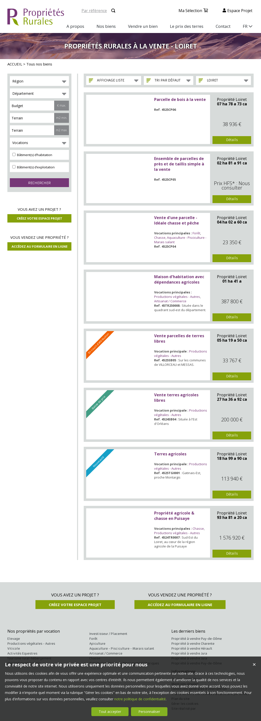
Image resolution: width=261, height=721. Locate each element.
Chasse (159, 237)
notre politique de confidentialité (140, 699)
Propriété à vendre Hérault (191, 648)
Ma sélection (190, 10)
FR (245, 26)
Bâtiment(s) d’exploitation (33, 167)
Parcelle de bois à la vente (180, 99)
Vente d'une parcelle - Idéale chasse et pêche (176, 220)
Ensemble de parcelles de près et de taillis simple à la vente (179, 164)
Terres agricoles (170, 454)
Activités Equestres (22, 653)
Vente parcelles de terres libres (179, 338)
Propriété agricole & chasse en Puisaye (174, 515)
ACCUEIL (14, 64)
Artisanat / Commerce (170, 301)
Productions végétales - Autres (177, 296)
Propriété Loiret (232, 99)
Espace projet (239, 10)
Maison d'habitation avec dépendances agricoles (179, 279)
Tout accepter (110, 711)
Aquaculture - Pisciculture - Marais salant (121, 648)
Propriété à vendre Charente (192, 643)
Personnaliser (149, 711)
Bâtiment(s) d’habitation (32, 155)
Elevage (13, 639)
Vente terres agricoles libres (176, 397)
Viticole (13, 648)
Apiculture (97, 643)
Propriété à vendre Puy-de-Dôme (196, 639)
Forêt (196, 233)
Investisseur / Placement (108, 634)
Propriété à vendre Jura (189, 653)
